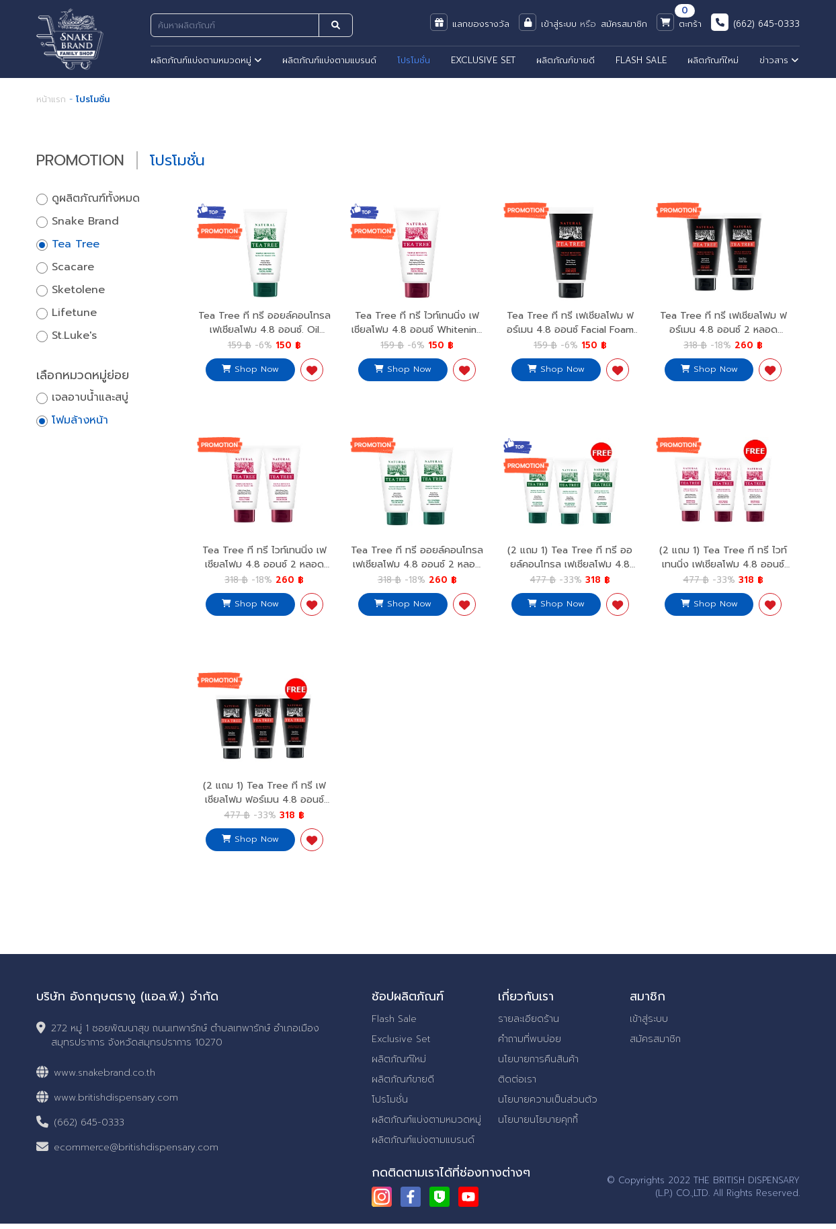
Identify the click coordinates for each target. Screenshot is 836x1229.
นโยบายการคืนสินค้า (538, 1065)
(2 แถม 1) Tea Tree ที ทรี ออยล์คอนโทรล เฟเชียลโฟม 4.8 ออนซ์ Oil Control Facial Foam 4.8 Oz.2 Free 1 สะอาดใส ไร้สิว (570, 573)
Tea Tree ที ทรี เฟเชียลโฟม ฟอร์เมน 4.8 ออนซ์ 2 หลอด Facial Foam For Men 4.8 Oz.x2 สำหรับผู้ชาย (723, 336)
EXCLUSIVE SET (483, 60)
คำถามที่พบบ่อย (529, 1044)
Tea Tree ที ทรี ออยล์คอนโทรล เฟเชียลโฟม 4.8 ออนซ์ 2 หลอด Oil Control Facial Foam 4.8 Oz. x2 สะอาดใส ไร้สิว (417, 573)
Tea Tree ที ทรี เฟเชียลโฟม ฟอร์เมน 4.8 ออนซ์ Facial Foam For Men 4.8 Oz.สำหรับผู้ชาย (570, 329)
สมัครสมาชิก (655, 1044)
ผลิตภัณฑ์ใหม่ (713, 60)
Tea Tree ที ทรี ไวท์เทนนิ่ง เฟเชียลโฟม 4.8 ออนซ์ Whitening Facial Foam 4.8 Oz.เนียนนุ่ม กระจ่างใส (417, 336)
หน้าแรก (51, 99)
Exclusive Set (401, 1044)
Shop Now (250, 368)
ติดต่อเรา (517, 1085)
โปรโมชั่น (413, 60)
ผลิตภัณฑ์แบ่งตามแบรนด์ (329, 60)
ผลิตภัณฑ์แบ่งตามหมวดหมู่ (206, 60)
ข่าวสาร (778, 60)
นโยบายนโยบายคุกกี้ (538, 1125)
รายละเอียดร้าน (528, 1024)
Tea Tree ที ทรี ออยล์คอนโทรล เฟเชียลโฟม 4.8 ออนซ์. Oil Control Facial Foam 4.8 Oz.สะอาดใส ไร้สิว (264, 336)
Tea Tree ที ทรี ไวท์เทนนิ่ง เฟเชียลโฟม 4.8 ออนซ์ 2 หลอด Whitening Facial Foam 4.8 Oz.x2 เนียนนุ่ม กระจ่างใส (264, 573)
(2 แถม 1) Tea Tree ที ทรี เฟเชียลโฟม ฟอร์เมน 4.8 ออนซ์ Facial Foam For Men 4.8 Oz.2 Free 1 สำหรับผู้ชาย (264, 810)
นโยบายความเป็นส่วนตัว (547, 1105)
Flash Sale (394, 1024)
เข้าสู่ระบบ (649, 1024)
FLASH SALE (641, 60)
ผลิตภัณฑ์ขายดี (565, 60)
